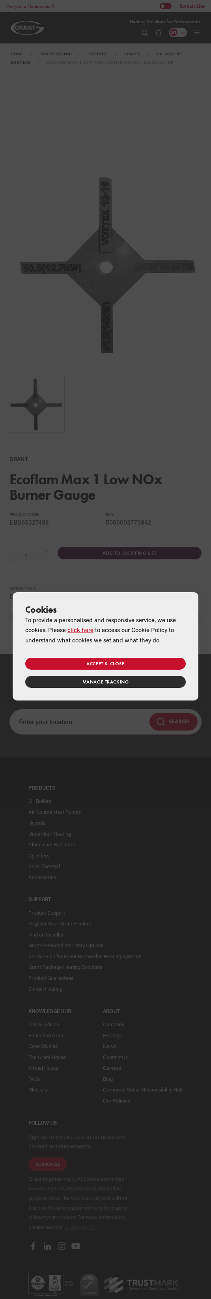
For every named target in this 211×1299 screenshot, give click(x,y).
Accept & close (105, 663)
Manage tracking (105, 682)
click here (80, 630)
